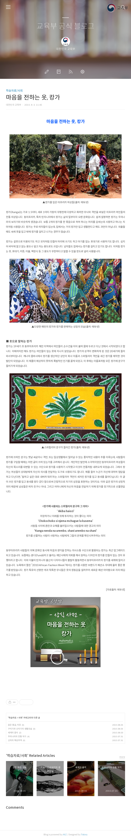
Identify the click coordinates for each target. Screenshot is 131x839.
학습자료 (12, 717)
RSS (71, 71)
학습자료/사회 (14, 91)
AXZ (65, 834)
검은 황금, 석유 (14, 725)
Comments (15, 807)
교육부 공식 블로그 (65, 26)
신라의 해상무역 (15, 740)
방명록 (59, 71)
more (122, 756)
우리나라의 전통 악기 (17, 736)
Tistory (84, 834)
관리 (83, 71)
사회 (20, 717)
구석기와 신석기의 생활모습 (20, 728)
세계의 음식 (13, 732)
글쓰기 (47, 71)
